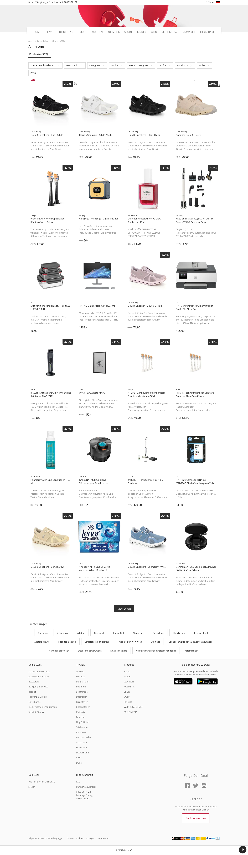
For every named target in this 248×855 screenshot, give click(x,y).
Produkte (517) (38, 54)
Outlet (127, 696)
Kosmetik (113, 32)
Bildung (32, 691)
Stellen (31, 786)
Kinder (141, 32)
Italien (79, 757)
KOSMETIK (129, 686)
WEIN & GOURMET (133, 706)
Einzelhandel (34, 701)
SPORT (127, 691)
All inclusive (62, 633)
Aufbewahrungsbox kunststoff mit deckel (156, 650)
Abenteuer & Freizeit (38, 676)
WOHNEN (129, 681)
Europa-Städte (83, 737)
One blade (43, 633)
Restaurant (33, 681)
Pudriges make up (67, 642)
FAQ (78, 781)
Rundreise (81, 732)
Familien (80, 717)
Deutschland (82, 752)
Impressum (103, 838)
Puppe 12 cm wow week (130, 642)
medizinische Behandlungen (42, 706)
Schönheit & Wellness (39, 671)
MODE (127, 676)
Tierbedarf (207, 32)
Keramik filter (191, 650)
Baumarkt (188, 32)
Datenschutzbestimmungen (80, 838)
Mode (83, 32)
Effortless (155, 642)
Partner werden (196, 818)
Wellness (80, 676)
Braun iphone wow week (89, 650)
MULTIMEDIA (130, 712)
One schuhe (158, 633)
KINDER (128, 701)
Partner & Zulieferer (86, 786)
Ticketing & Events (37, 696)
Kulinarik (80, 712)
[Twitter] (195, 786)
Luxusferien (82, 701)
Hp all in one (179, 633)
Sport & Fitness (36, 712)
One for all (99, 633)
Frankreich (81, 747)
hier (207, 809)
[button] (242, 849)
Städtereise (81, 727)
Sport (128, 32)
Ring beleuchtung (118, 650)
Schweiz (80, 671)
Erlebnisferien (83, 706)
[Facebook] (187, 786)
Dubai (79, 762)
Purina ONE (118, 633)
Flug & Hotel (82, 722)
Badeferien (81, 696)
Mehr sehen (124, 608)
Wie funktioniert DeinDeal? (41, 781)
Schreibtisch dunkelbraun (97, 642)
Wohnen (97, 32)
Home (37, 32)
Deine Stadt (67, 32)
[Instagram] (203, 786)
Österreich (81, 742)
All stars (81, 633)
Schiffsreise (81, 691)
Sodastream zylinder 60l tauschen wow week (190, 642)
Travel (49, 32)
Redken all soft (201, 633)
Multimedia (169, 32)
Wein (154, 32)
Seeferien (81, 686)
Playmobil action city (59, 650)
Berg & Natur (82, 681)
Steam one (138, 633)
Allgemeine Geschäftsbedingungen (45, 838)
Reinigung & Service (38, 686)
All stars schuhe (41, 642)
